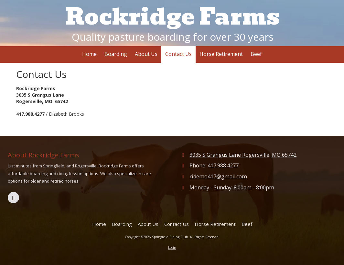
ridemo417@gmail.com (218, 176)
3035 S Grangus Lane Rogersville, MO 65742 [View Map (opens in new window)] (242, 154)
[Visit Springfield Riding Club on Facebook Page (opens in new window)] (13, 197)
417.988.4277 (223, 165)
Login (172, 247)
